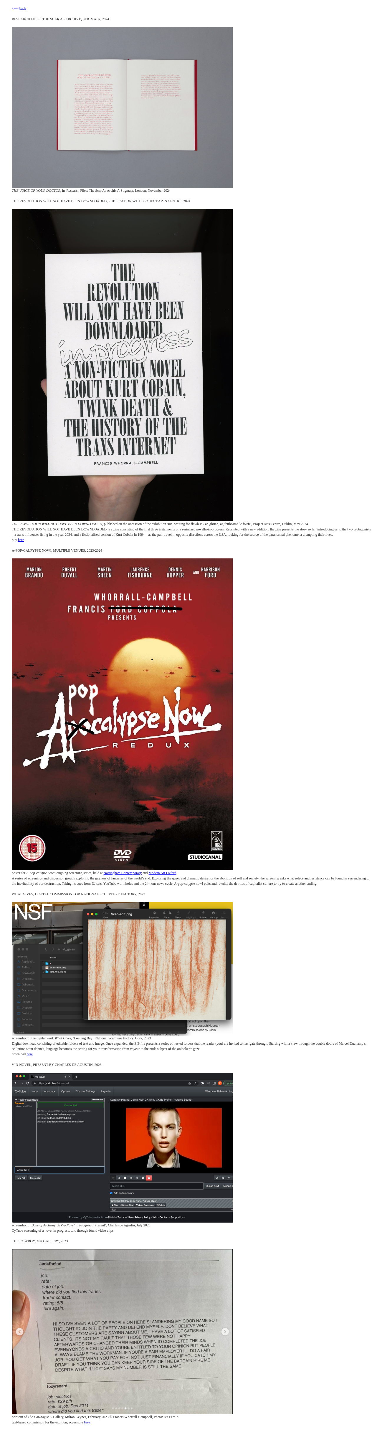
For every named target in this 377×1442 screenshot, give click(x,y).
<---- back (19, 8)
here (21, 540)
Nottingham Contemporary (123, 873)
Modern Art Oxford (162, 873)
